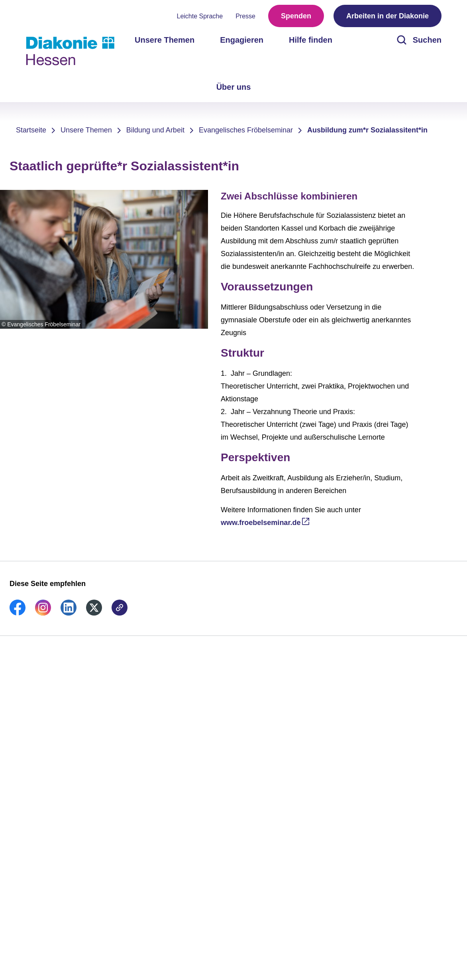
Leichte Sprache (200, 16)
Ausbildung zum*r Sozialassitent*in (367, 130)
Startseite (31, 130)
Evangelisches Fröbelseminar (246, 130)
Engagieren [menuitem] (241, 40)
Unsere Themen (86, 130)
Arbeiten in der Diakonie (387, 16)
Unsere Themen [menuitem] (164, 40)
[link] (18, 613)
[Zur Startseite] (70, 51)
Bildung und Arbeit (155, 130)
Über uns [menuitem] (233, 87)
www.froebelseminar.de (260, 523)
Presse (245, 16)
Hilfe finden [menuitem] (310, 40)
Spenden (296, 16)
